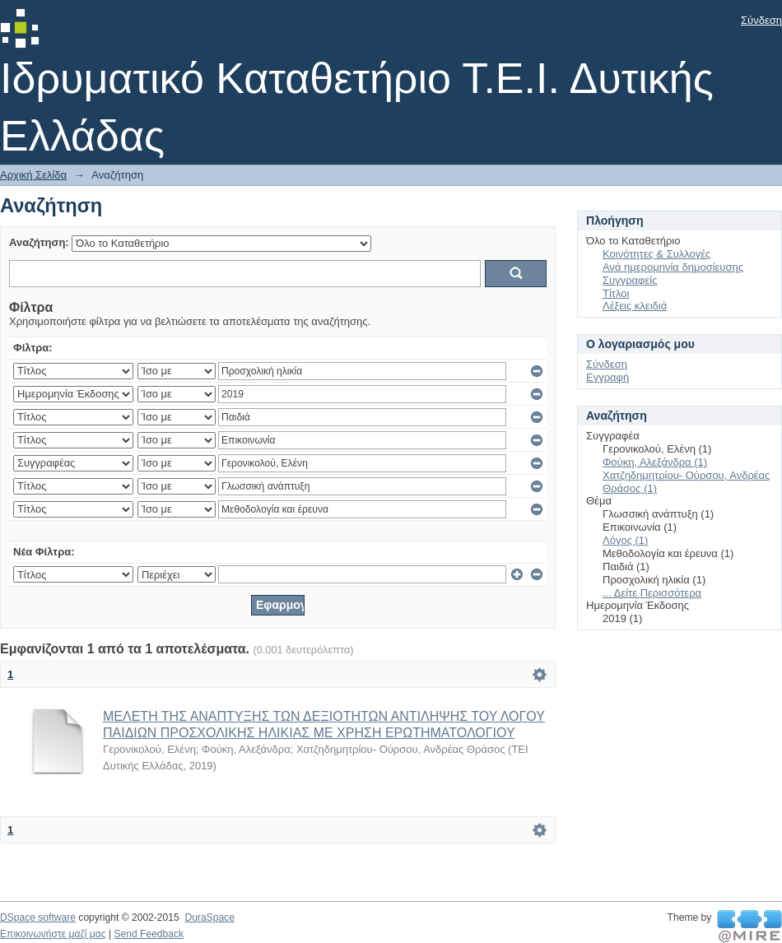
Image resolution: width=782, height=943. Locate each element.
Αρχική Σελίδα (33, 175)
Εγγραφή (607, 377)
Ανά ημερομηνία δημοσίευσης (673, 267)
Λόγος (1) (625, 540)
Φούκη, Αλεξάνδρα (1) (655, 462)
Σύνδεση (761, 20)
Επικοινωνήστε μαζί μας (53, 934)
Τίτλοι (616, 293)
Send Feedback (149, 934)
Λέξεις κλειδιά (635, 306)
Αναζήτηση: (39, 242)
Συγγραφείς (630, 280)
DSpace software (38, 917)
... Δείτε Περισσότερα (652, 593)
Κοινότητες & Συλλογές (656, 254)
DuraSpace (209, 917)
